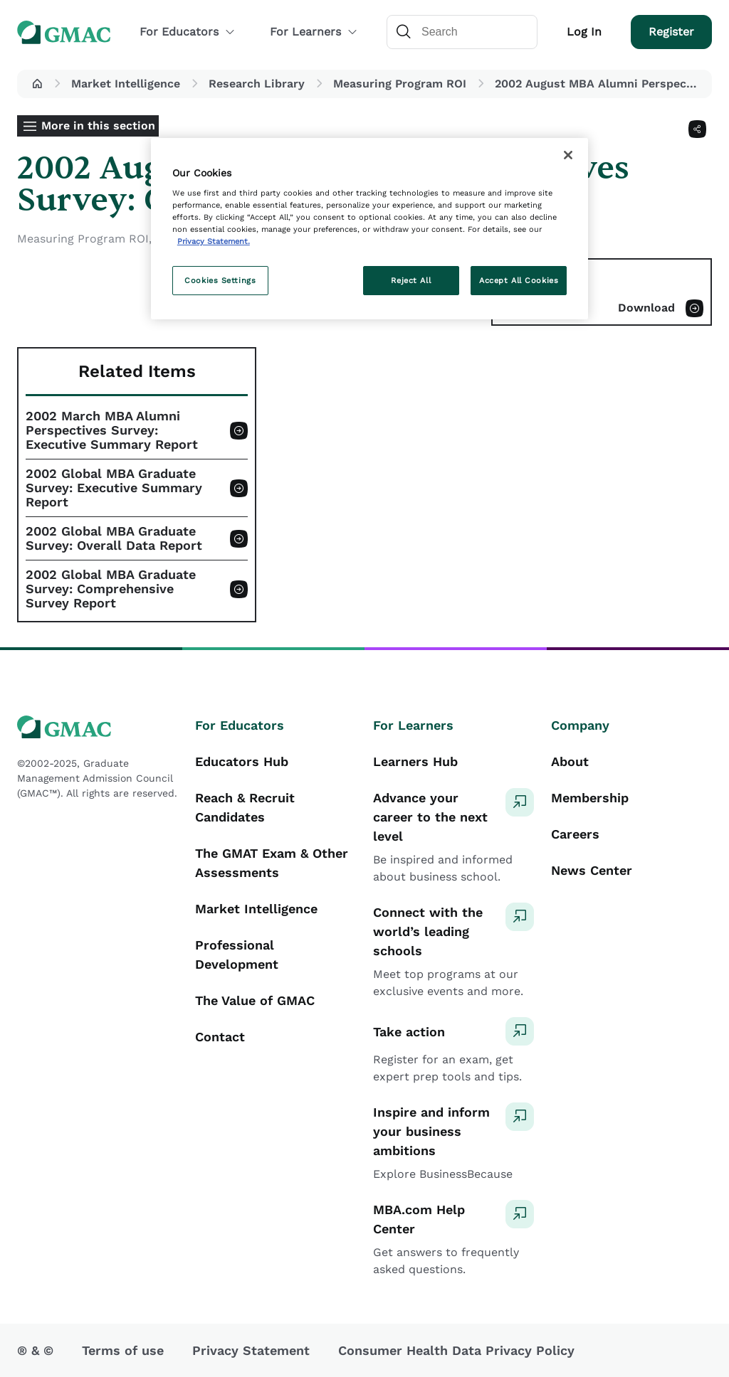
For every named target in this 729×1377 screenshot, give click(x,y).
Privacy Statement (251, 1350)
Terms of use (123, 1350)
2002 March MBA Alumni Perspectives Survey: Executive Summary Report (112, 430)
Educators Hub (241, 761)
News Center (591, 870)
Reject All (411, 280)
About (570, 761)
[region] (369, 229)
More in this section (98, 125)
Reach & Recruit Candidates (245, 807)
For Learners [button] (314, 31)
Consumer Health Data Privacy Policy (456, 1350)
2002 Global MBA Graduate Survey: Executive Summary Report (114, 488)
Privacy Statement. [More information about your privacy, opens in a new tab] (213, 241)
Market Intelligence (125, 83)
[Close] (568, 155)
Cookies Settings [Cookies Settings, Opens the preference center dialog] (220, 280)
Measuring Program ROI (399, 83)
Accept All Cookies (518, 280)
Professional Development (236, 954)
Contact (220, 1036)
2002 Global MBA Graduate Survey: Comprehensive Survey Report (111, 589)
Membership (590, 797)
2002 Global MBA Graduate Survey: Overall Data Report (114, 538)
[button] (37, 83)
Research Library (257, 83)
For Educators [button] (188, 31)
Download (646, 307)
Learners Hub (415, 761)
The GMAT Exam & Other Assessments (271, 863)
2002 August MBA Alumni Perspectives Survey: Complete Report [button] (600, 83)
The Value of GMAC (255, 1000)
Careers (575, 833)
